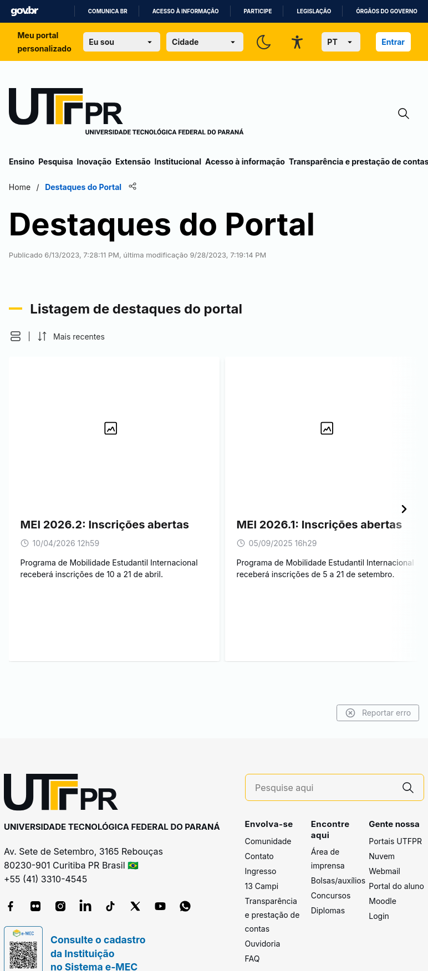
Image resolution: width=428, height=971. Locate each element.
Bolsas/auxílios (338, 880)
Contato (259, 856)
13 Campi (262, 886)
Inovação (94, 161)
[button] (15, 336)
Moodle (382, 901)
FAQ (252, 958)
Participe (258, 11)
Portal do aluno (396, 886)
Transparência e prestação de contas (272, 914)
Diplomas (328, 910)
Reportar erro (378, 712)
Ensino (21, 161)
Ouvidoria (263, 943)
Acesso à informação (185, 11)
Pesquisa (55, 161)
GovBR (24, 11)
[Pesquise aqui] (324, 788)
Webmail (384, 871)
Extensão (132, 161)
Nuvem (382, 856)
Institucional (177, 161)
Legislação (314, 11)
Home (19, 187)
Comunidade (268, 841)
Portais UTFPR (395, 841)
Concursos (331, 895)
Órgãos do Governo (386, 11)
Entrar (393, 42)
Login (379, 916)
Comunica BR (108, 11)
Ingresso (261, 871)
